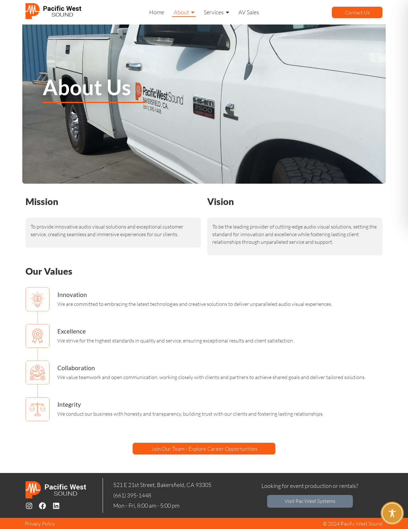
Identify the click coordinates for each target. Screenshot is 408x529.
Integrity (69, 404)
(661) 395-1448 (132, 494)
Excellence (71, 331)
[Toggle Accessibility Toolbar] (392, 513)
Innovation (72, 294)
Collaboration (76, 367)
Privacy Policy (40, 523)
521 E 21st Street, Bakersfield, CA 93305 (162, 484)
